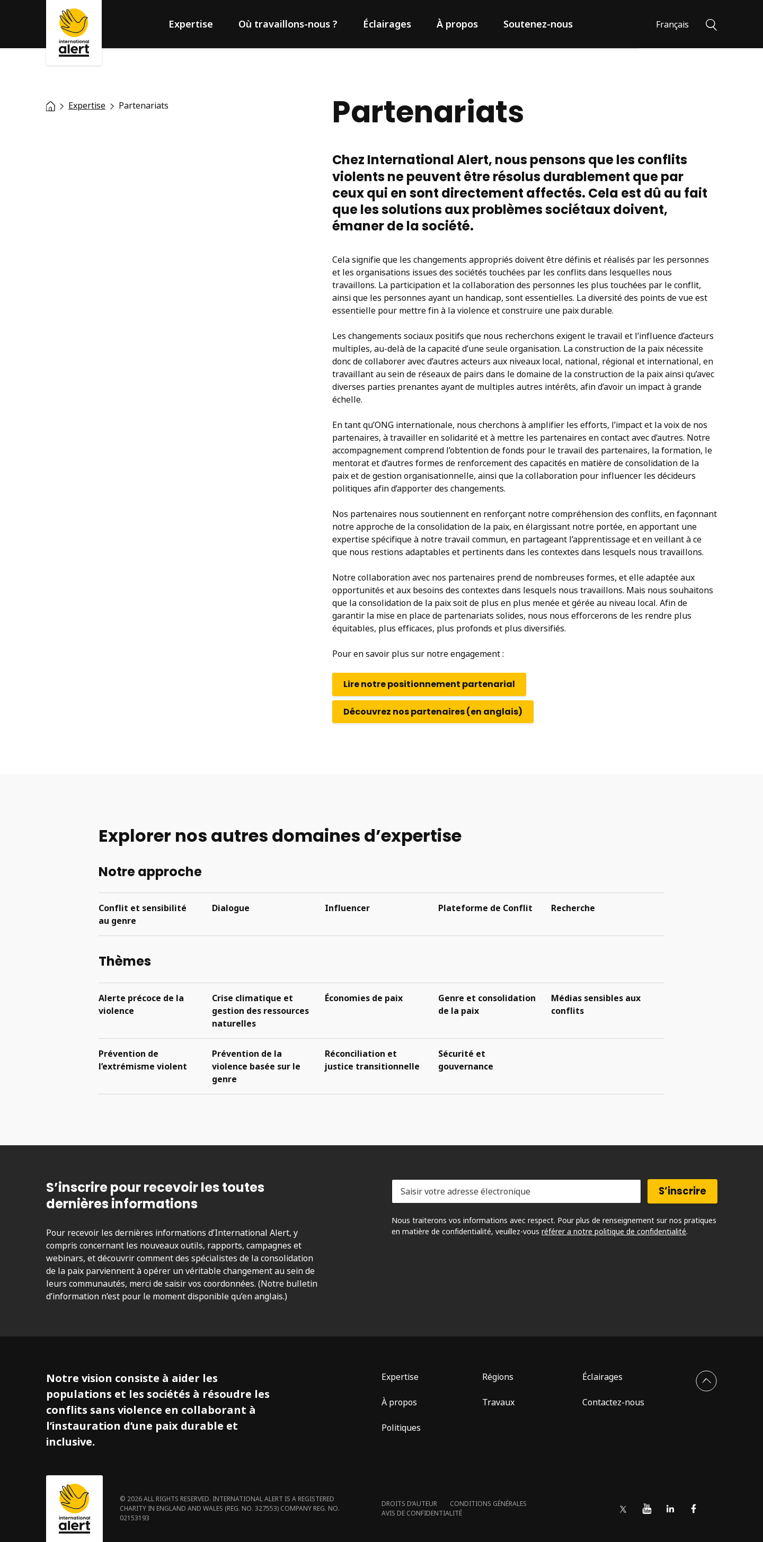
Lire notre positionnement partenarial (429, 684)
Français (672, 24)
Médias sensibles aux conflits (596, 1004)
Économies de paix (364, 998)
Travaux (498, 1402)
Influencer (347, 908)
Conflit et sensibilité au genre (143, 914)
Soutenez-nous (538, 23)
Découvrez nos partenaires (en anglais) (432, 712)
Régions (497, 1377)
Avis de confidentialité (422, 1513)
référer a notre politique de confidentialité (614, 1231)
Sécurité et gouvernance (465, 1060)
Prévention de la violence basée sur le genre (256, 1066)
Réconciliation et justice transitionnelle (372, 1060)
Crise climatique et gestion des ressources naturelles (260, 1010)
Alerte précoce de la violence (141, 1004)
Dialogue (231, 908)
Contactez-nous (613, 1402)
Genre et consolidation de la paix (487, 1004)
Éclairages (387, 23)
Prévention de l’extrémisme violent (143, 1060)
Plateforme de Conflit (485, 908)
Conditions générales (488, 1503)
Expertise (190, 23)
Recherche (573, 908)
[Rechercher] (711, 24)
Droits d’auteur (409, 1503)
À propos (457, 23)
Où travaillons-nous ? (288, 23)
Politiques (401, 1427)
